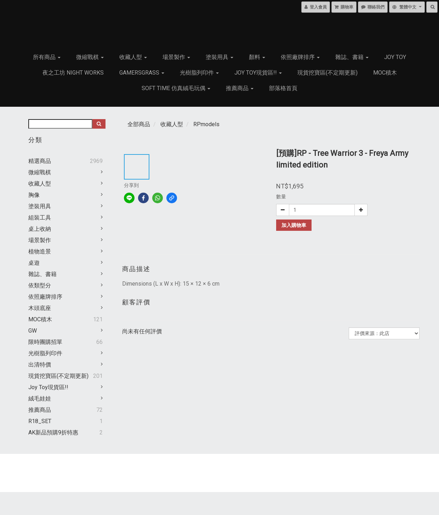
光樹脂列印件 (199, 72)
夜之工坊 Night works (73, 72)
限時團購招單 (45, 342)
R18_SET (39, 421)
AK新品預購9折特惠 (53, 432)
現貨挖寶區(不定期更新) (327, 72)
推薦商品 (239, 88)
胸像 (34, 195)
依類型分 (39, 285)
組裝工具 (39, 217)
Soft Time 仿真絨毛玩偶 (176, 88)
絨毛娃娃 (39, 398)
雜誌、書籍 (352, 57)
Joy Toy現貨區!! (258, 72)
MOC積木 (385, 72)
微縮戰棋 (90, 57)
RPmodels (206, 124)
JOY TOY (395, 57)
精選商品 (39, 161)
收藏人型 (133, 57)
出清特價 (39, 364)
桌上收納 (39, 229)
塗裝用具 (219, 57)
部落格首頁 (283, 88)
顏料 (257, 57)
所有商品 (47, 57)
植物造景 (39, 251)
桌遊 (34, 262)
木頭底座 (39, 308)
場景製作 (176, 57)
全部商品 (138, 124)
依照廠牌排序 (300, 57)
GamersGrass (141, 72)
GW (32, 330)
